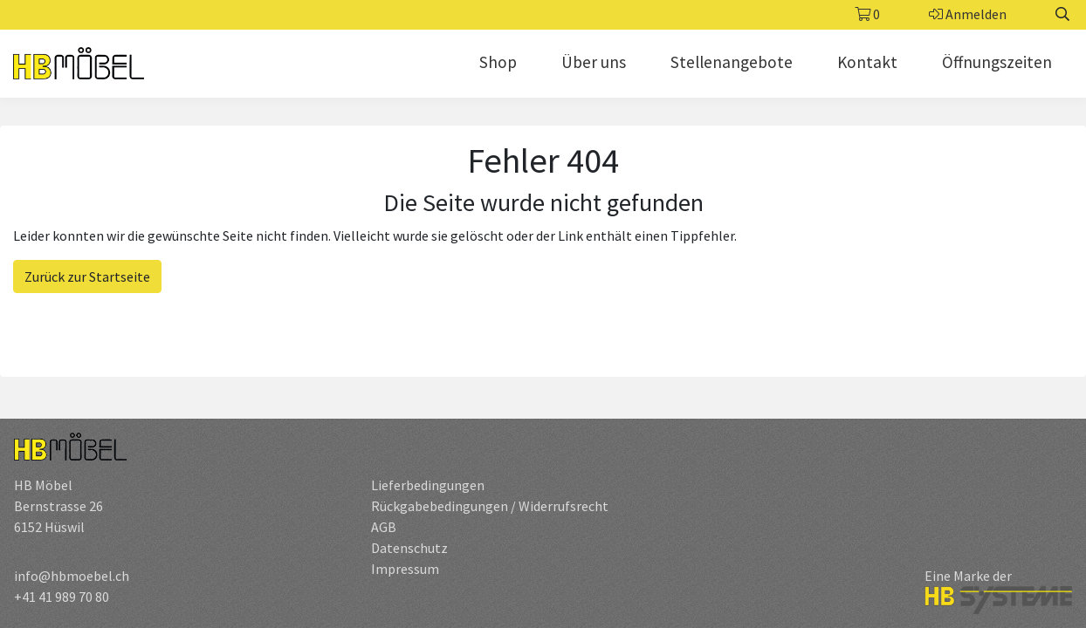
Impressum (405, 568)
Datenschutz (409, 547)
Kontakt (867, 61)
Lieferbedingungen (428, 485)
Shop (498, 61)
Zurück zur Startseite (87, 276)
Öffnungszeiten (997, 61)
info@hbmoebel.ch (71, 575)
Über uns (593, 61)
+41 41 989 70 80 (61, 596)
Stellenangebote (731, 61)
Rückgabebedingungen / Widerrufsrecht (489, 506)
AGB (383, 527)
